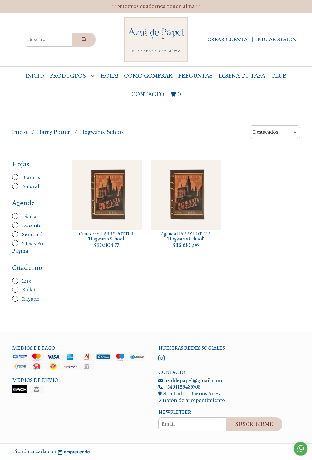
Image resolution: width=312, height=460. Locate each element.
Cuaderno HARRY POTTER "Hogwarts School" (106, 236)
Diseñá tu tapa (242, 76)
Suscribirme (254, 424)
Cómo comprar (148, 76)
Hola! (109, 76)
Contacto (147, 94)
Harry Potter (54, 132)
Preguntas (195, 76)
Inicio (35, 76)
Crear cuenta (227, 39)
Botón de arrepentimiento (191, 400)
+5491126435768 (179, 387)
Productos (72, 76)
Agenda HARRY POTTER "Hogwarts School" (185, 236)
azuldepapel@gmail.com (190, 380)
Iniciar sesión (276, 39)
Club (278, 76)
